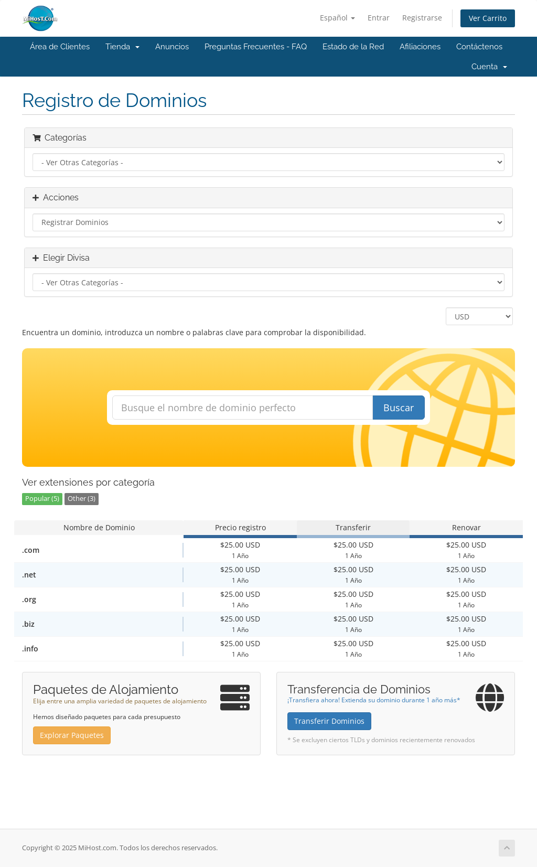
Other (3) (81, 498)
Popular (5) (42, 498)
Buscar (398, 407)
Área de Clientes (60, 46)
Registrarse (422, 18)
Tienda (122, 46)
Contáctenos (479, 46)
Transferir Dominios (329, 721)
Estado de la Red (353, 46)
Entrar (379, 18)
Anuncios (172, 46)
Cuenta (489, 66)
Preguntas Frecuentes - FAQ (256, 46)
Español (337, 18)
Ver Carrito (488, 18)
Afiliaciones (420, 46)
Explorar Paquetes (72, 735)
